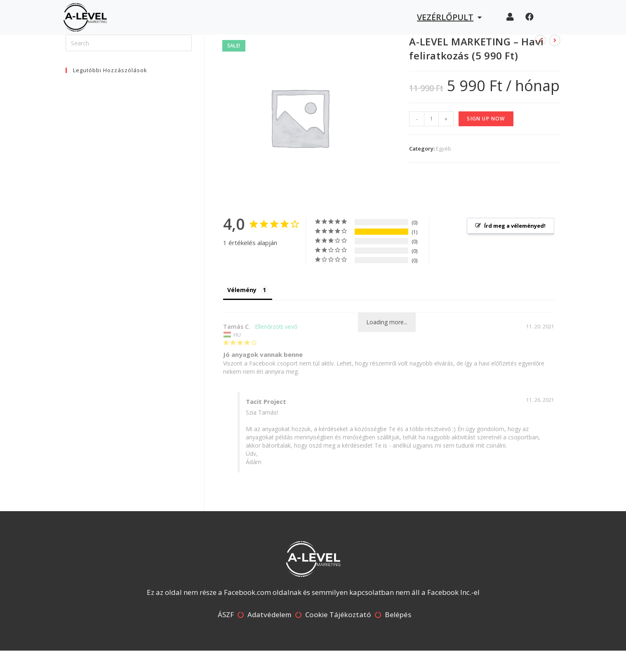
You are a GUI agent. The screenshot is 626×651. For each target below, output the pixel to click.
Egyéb (443, 148)
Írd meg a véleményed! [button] (515, 225)
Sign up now (486, 118)
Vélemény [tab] (242, 290)
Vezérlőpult (449, 17)
